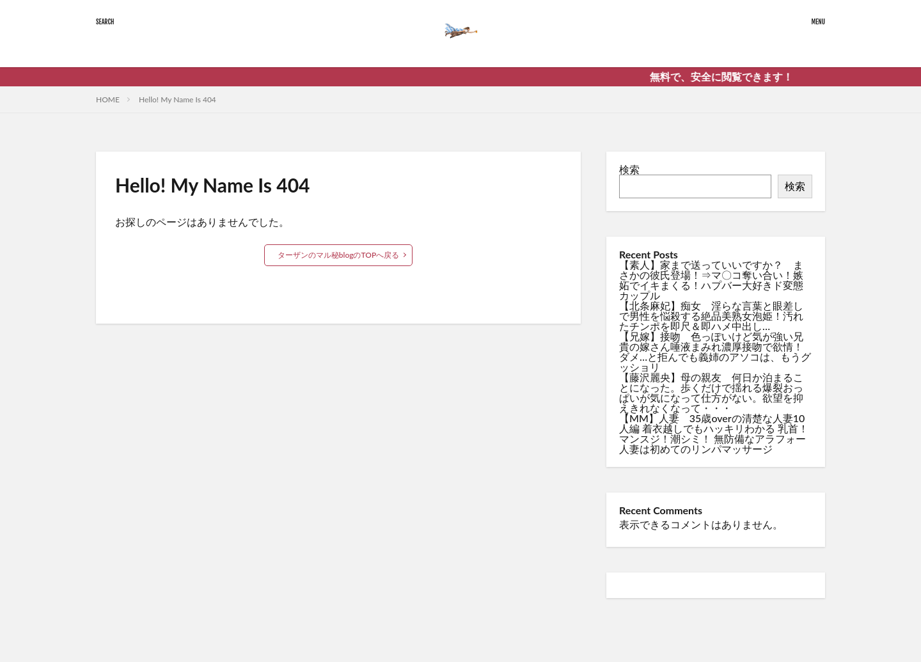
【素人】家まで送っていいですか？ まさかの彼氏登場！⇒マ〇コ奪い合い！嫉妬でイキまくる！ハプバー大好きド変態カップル (711, 279)
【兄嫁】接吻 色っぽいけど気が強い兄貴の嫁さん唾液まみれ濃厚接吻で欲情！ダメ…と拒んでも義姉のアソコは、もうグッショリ (715, 351)
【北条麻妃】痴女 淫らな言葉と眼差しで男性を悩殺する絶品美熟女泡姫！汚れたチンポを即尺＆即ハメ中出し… (711, 315)
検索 (629, 169)
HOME (108, 99)
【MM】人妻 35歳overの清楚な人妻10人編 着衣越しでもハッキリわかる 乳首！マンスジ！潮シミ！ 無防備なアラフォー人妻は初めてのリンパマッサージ (713, 433)
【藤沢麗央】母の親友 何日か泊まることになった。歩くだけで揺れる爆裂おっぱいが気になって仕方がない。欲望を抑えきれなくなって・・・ (711, 392)
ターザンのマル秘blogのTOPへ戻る (338, 255)
